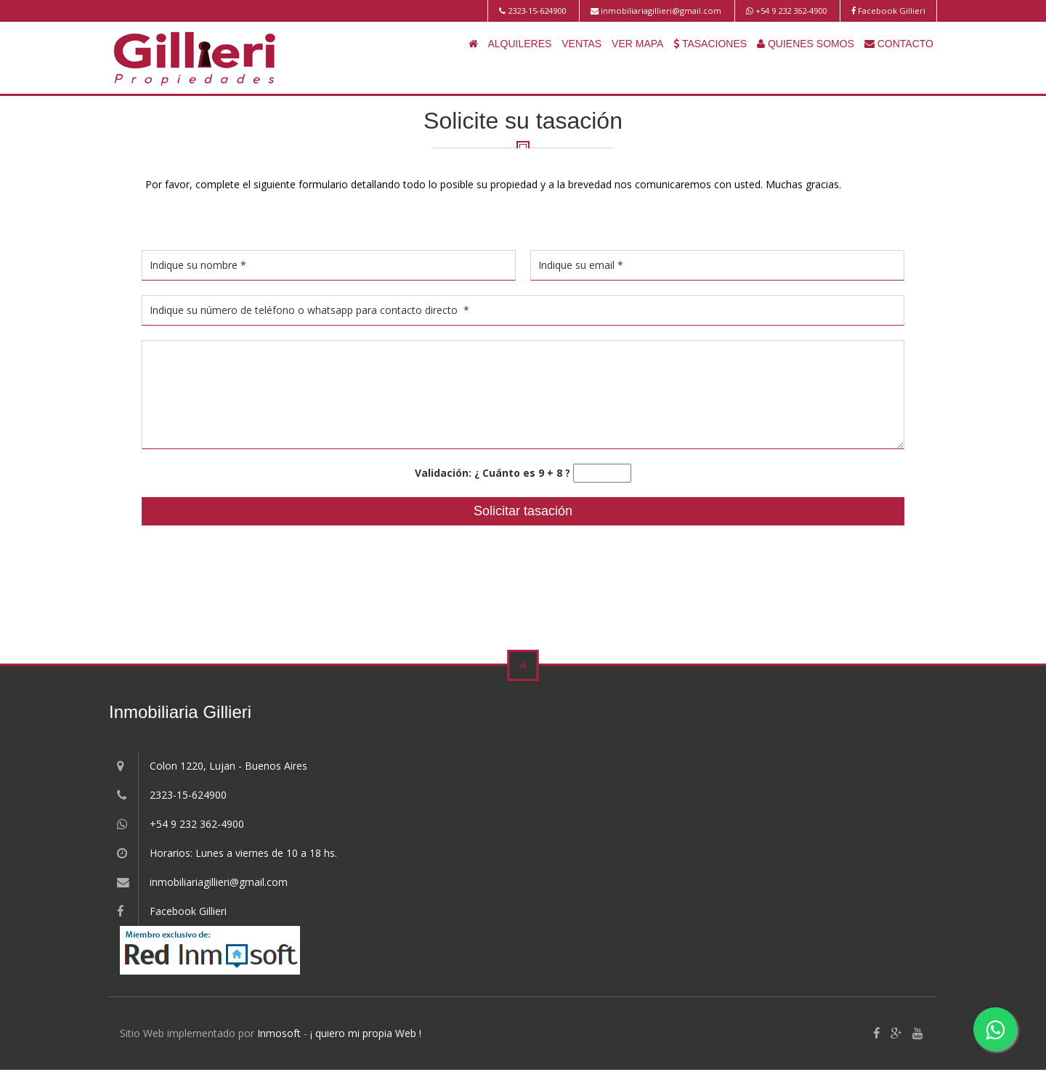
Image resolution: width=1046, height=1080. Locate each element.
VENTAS (581, 43)
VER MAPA (637, 43)
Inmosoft (279, 1033)
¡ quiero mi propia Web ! (365, 1033)
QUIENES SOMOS (805, 43)
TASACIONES (710, 43)
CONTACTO (898, 43)
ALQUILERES (519, 43)
